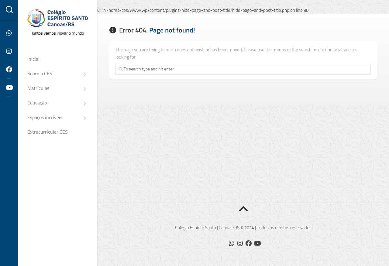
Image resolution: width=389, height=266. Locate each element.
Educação (37, 103)
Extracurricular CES (47, 132)
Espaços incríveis (44, 117)
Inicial (33, 59)
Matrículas (38, 88)
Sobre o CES (39, 74)
